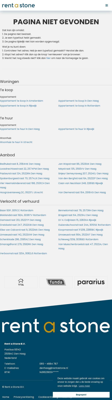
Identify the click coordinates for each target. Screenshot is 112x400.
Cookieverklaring (48, 397)
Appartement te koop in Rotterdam (79, 105)
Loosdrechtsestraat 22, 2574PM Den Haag (24, 168)
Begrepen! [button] (81, 395)
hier (48, 58)
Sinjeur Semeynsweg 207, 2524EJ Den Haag (83, 173)
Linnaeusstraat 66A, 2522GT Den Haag (80, 234)
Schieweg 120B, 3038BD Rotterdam (78, 239)
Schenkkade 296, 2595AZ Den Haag (20, 239)
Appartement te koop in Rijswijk (18, 105)
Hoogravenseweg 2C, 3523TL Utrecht (21, 192)
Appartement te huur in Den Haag (20, 129)
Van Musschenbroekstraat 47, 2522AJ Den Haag (83, 246)
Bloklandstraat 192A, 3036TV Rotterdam (23, 215)
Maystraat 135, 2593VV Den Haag (77, 168)
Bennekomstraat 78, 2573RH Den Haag (80, 210)
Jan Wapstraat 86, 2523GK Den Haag (79, 164)
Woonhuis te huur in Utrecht (16, 142)
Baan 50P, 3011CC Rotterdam (16, 210)
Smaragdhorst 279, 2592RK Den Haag (21, 244)
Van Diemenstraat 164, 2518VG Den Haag (82, 192)
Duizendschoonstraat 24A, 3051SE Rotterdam (84, 225)
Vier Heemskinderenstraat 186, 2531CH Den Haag (25, 185)
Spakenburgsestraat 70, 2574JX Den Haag (24, 178)
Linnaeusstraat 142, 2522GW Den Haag (22, 234)
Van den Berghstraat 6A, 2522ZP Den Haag (83, 178)
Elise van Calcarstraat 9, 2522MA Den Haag (25, 229)
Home (5, 397)
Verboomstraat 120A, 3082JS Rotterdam (23, 253)
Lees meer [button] (84, 386)
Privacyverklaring (24, 397)
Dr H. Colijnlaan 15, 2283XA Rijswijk (77, 220)
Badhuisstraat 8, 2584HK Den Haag (20, 164)
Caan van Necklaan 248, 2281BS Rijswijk (80, 183)
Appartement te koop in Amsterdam (21, 101)
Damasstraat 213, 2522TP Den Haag (20, 220)
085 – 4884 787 (49, 363)
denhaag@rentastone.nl (54, 368)
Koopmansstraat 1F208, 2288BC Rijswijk (80, 229)
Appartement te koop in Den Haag (78, 101)
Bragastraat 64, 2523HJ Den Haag (78, 215)
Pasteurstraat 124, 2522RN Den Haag (21, 173)
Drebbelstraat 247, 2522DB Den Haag (22, 225)
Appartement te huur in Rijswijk (76, 129)
